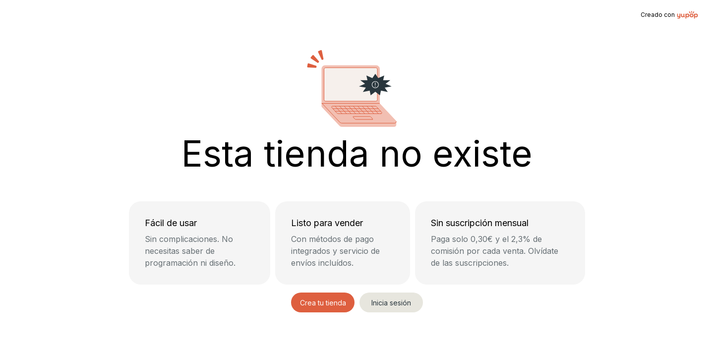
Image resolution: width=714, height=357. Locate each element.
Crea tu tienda (323, 302)
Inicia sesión (391, 302)
